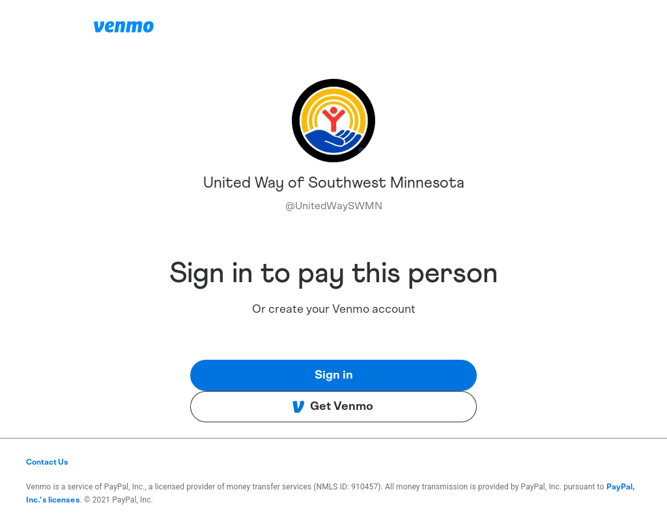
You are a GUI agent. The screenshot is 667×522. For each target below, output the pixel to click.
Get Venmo (332, 406)
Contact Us (47, 462)
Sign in (334, 375)
